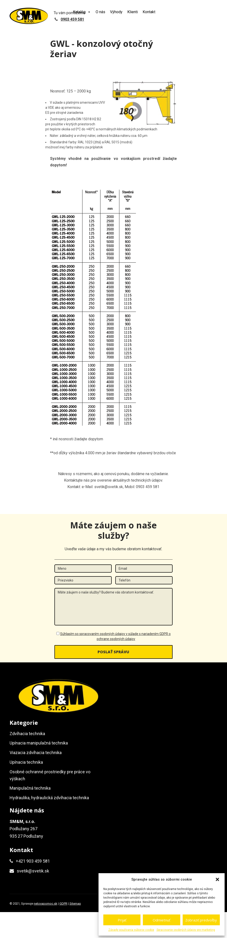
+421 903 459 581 (33, 861)
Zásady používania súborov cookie (131, 930)
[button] (217, 879)
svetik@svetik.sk (33, 870)
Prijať (122, 920)
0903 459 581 (72, 19)
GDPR (63, 903)
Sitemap (75, 903)
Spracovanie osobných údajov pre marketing (186, 930)
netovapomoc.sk (45, 903)
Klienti (132, 12)
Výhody (116, 12)
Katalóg (82, 12)
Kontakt (149, 12)
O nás (100, 12)
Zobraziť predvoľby (201, 920)
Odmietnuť (161, 920)
